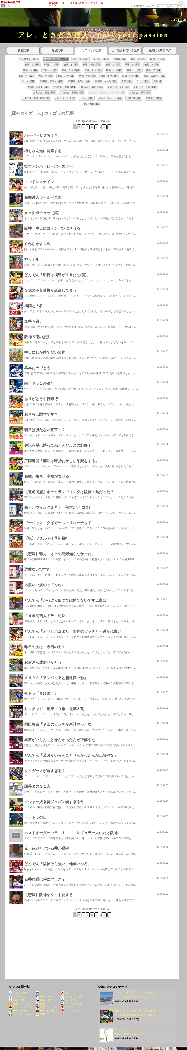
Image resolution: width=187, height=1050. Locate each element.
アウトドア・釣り (72, 996)
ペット (41, 993)
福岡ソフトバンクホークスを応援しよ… (136, 1010)
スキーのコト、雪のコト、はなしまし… (136, 992)
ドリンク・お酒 (19, 1014)
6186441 (177, 19)
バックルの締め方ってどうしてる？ (133, 996)
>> (142, 6)
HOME (4, 24)
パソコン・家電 (71, 1003)
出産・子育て (18, 993)
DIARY (14, 24)
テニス (118, 1029)
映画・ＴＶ (44, 1000)
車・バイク (69, 1000)
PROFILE (25, 24)
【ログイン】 (179, 23)
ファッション (18, 996)
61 (104, 126)
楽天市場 (181, 6)
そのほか (67, 1007)
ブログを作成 (167, 6)
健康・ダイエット (20, 1003)
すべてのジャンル (72, 1010)
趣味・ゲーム (45, 996)
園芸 (40, 1014)
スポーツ (9, 6)
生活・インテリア (20, 1007)
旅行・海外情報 (46, 1010)
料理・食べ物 (18, 1010)
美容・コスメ (18, 1000)
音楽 (40, 1003)
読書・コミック (46, 1007)
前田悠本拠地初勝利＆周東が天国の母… (136, 1015)
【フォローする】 (162, 23)
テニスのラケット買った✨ (129, 1033)
